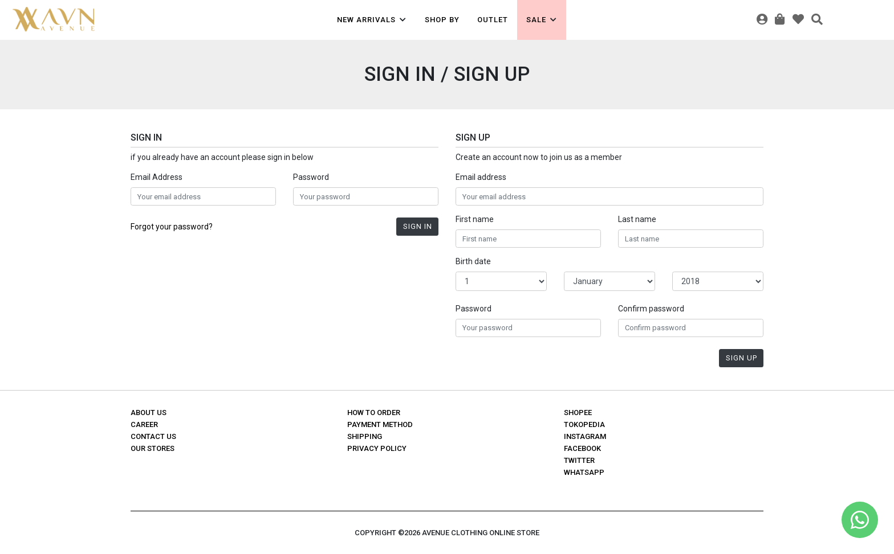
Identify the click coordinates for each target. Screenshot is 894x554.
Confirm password (651, 308)
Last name (637, 219)
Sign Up (741, 358)
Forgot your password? (172, 226)
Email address (481, 177)
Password (311, 177)
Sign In (417, 226)
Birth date (473, 261)
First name (475, 219)
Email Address (156, 177)
